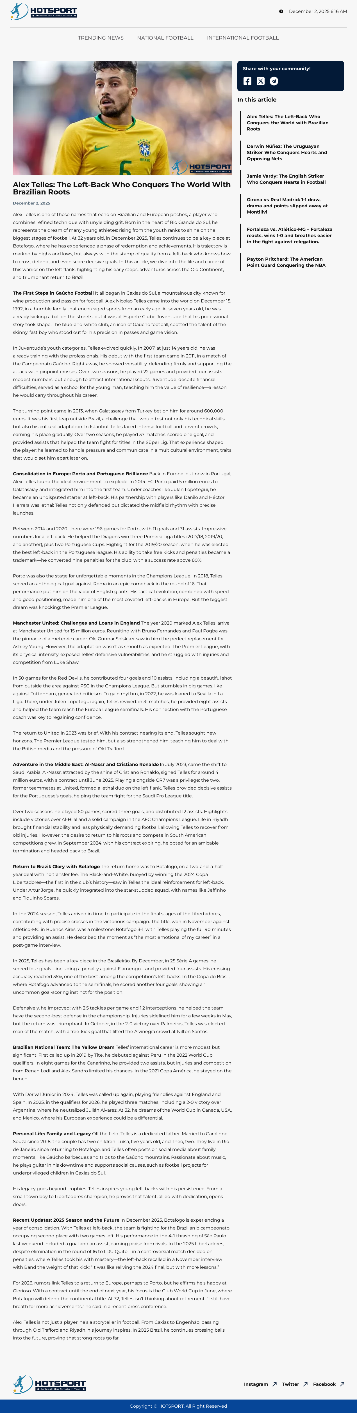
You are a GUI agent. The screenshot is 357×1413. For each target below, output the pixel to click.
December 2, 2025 (31, 203)
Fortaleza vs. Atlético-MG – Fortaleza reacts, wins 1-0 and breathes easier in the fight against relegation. (290, 235)
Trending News (101, 38)
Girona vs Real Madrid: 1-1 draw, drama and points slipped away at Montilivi (287, 206)
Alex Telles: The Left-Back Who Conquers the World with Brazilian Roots (288, 123)
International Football (243, 38)
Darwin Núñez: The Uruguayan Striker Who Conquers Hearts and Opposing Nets (287, 152)
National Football (165, 38)
